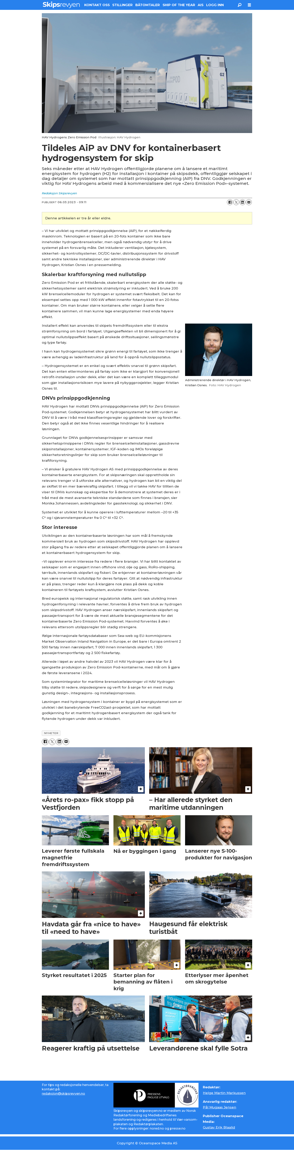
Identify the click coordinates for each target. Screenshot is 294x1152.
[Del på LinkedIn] (242, 202)
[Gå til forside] (61, 5)
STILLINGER (122, 5)
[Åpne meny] (249, 5)
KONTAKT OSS (97, 5)
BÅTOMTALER (147, 5)
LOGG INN (215, 5)
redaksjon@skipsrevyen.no (63, 1093)
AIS (200, 5)
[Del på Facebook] (230, 202)
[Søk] (239, 5)
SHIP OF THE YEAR (179, 5)
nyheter (51, 733)
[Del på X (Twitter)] (236, 202)
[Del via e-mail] (249, 202)
